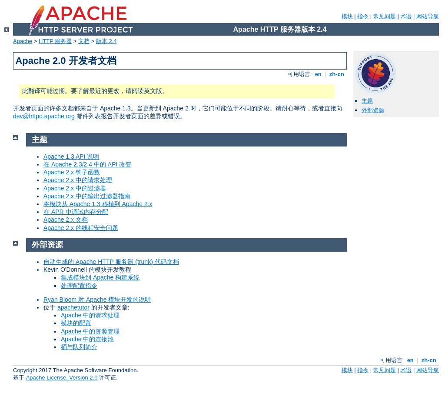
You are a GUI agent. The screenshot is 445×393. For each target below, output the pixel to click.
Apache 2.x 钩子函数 (71, 172)
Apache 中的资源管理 (90, 331)
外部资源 (373, 110)
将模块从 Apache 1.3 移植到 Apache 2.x (98, 203)
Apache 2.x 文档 (65, 219)
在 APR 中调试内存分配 (75, 211)
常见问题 (384, 16)
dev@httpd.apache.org (44, 116)
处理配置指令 (79, 285)
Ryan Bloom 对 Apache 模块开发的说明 (97, 299)
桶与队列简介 (79, 346)
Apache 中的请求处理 (90, 315)
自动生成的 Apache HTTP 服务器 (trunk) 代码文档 (111, 261)
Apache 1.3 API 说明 (71, 156)
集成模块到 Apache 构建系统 (100, 277)
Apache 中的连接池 (87, 339)
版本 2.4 (106, 41)
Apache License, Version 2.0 (62, 377)
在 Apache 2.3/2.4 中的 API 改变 (87, 164)
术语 (406, 16)
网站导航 (427, 16)
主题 (367, 100)
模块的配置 (76, 323)
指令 (363, 16)
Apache (22, 41)
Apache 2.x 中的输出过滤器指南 (86, 196)
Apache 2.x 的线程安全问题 (80, 227)
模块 (347, 16)
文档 (84, 41)
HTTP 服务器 (55, 41)
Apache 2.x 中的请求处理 (77, 180)
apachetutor (73, 307)
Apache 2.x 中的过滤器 (74, 188)
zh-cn (336, 74)
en (318, 74)
